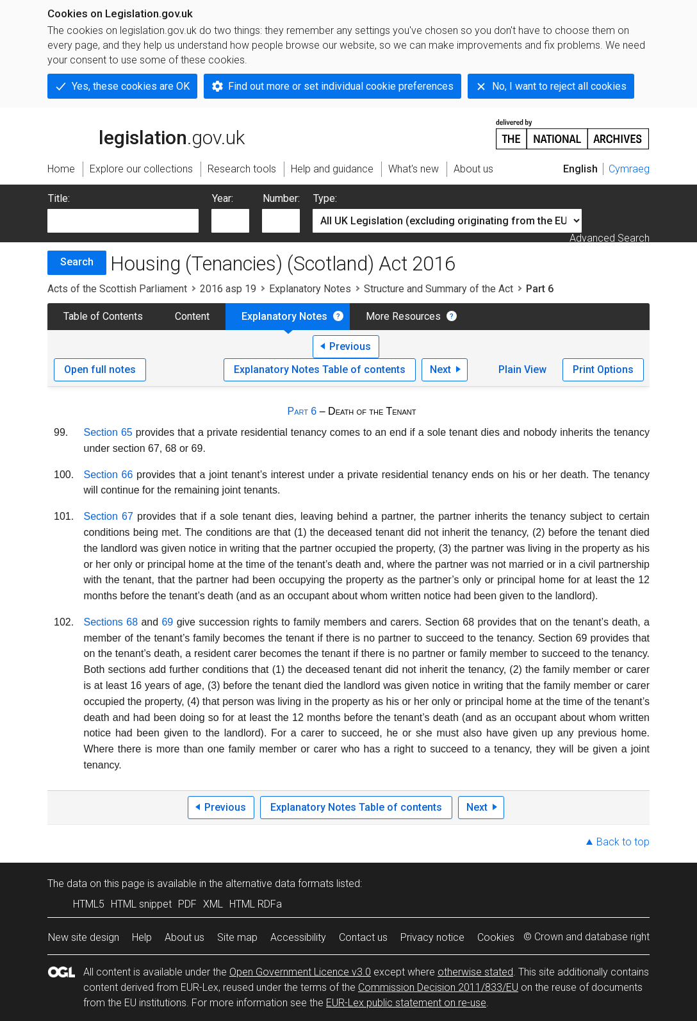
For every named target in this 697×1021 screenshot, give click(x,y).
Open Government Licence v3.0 (300, 972)
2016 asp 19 (228, 289)
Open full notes (100, 369)
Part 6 (301, 411)
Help (142, 937)
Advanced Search (610, 238)
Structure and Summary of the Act (438, 289)
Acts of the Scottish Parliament (117, 289)
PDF (187, 904)
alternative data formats (280, 883)
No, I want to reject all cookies (559, 86)
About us (184, 937)
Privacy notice (432, 937)
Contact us (363, 937)
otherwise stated (475, 972)
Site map (237, 937)
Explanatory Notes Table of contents (320, 369)
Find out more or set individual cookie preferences (341, 86)
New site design (83, 937)
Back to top (623, 842)
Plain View (522, 369)
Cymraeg (629, 169)
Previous (350, 346)
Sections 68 (111, 622)
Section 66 (108, 474)
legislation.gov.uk (146, 133)
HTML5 (88, 904)
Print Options (603, 369)
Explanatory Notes (310, 289)
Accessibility (298, 937)
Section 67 (108, 516)
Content (192, 316)
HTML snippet (141, 904)
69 (167, 622)
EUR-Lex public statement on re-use (406, 1003)
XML (213, 904)
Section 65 (108, 432)
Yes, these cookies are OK (131, 86)
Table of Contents (103, 316)
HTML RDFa (255, 904)
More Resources (403, 316)
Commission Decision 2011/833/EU (438, 987)
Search (77, 262)
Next (440, 369)
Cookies (495, 937)
